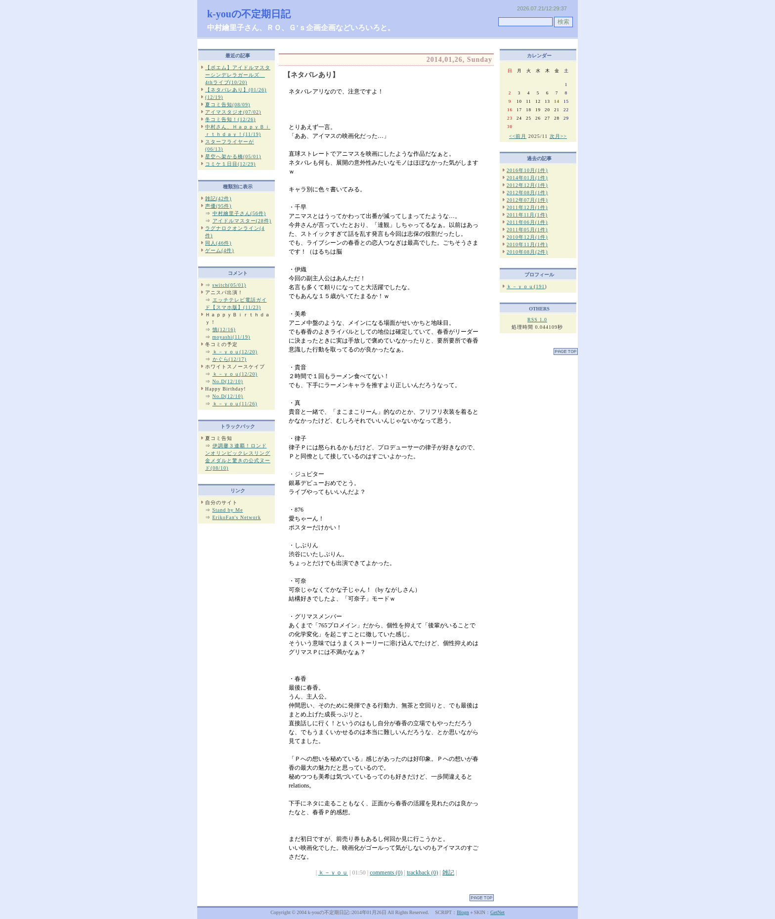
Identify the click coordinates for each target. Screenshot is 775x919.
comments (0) (386, 872)
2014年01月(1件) (527, 177)
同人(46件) (218, 243)
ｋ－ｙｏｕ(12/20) (235, 351)
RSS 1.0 (537, 319)
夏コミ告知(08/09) (227, 104)
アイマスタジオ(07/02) (233, 112)
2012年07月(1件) (527, 200)
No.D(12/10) (228, 381)
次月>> (558, 136)
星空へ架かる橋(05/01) (233, 156)
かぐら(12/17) (230, 359)
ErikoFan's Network (237, 517)
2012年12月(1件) (527, 185)
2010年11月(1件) (527, 244)
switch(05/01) (230, 285)
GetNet (497, 912)
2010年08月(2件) (527, 252)
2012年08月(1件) (527, 192)
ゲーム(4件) (219, 250)
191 (540, 286)
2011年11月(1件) (527, 215)
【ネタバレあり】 (311, 75)
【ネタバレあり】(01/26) (235, 89)
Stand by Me (228, 510)
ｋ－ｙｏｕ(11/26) (235, 403)
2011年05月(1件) (527, 229)
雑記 (448, 872)
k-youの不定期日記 (249, 13)
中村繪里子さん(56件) (239, 213)
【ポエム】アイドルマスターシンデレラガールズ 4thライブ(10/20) (237, 75)
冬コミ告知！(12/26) (230, 119)
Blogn (463, 912)
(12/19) (214, 97)
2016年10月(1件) (527, 170)
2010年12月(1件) (527, 237)
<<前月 (517, 136)
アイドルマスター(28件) (242, 220)
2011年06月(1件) (527, 222)
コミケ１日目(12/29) (230, 164)
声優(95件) (218, 206)
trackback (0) (422, 872)
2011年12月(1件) (527, 207)
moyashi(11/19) (232, 337)
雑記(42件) (218, 198)
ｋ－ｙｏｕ (333, 872)
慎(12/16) (224, 329)
